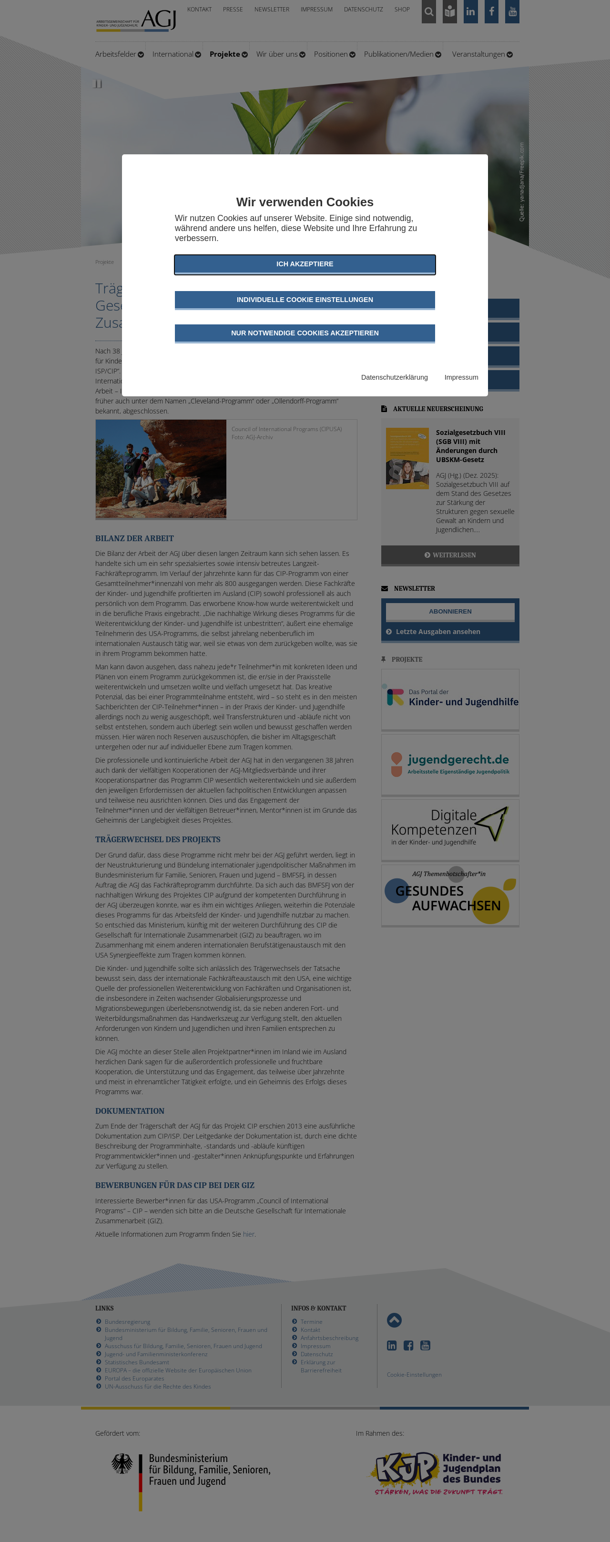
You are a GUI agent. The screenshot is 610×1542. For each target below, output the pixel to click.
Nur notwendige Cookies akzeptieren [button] (305, 333)
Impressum (461, 377)
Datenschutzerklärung (394, 377)
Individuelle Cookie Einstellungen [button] (305, 299)
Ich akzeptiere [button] (304, 264)
